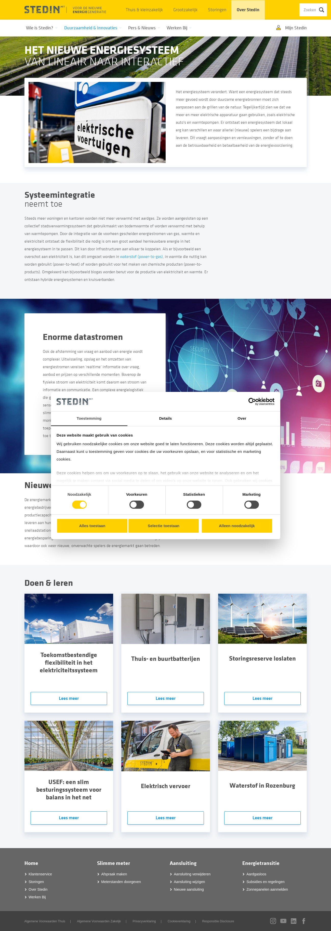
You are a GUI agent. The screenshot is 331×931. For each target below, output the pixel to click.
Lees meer (69, 698)
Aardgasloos (256, 874)
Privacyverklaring (144, 921)
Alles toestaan (92, 526)
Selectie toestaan (163, 526)
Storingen (217, 10)
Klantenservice (40, 874)
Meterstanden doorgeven (121, 882)
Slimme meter (113, 863)
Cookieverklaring (179, 921)
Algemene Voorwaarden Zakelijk (99, 921)
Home (31, 863)
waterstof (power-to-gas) (141, 256)
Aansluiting (183, 863)
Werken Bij (37, 897)
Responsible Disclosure (218, 921)
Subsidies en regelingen (265, 882)
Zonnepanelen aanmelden (267, 889)
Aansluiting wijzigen (189, 882)
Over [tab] (241, 418)
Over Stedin (248, 10)
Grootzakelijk (185, 10)
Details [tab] (165, 418)
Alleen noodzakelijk (237, 526)
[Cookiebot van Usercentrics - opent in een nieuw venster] (252, 401)
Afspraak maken (114, 874)
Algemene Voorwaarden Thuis (44, 921)
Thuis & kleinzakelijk (144, 10)
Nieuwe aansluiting (189, 889)
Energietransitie (261, 863)
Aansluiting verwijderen (192, 874)
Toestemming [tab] (89, 418)
